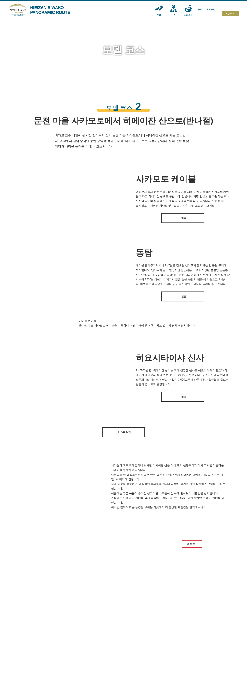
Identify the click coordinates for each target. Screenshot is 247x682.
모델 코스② (125, 652)
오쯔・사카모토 (90, 652)
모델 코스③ (125, 657)
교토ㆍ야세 (88, 657)
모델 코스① (125, 648)
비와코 (85, 662)
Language (229, 13)
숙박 (154, 642)
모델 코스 (124, 642)
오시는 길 (183, 642)
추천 (58, 642)
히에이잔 (86, 648)
